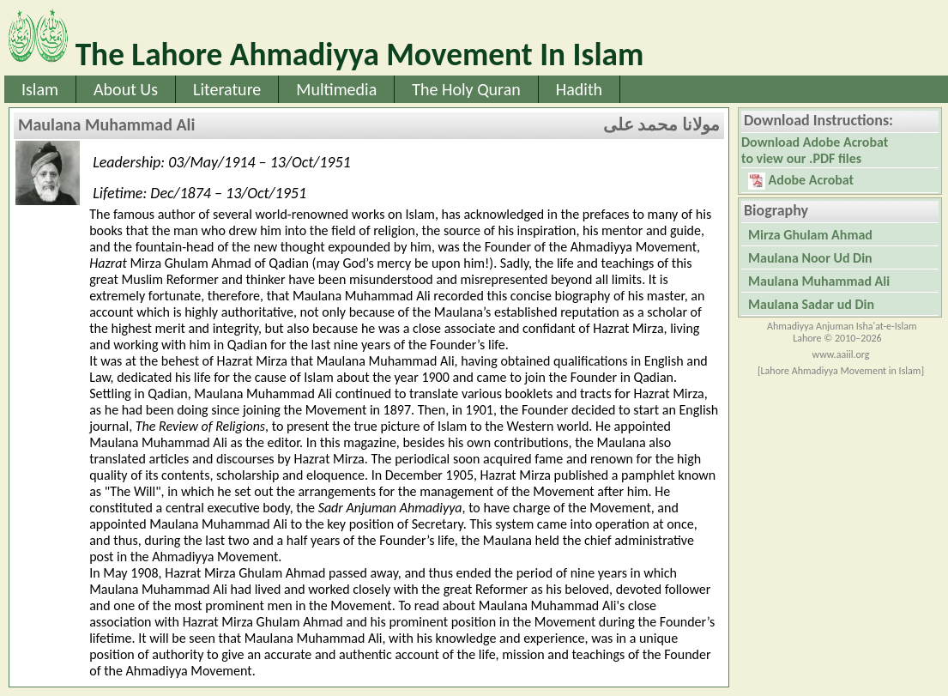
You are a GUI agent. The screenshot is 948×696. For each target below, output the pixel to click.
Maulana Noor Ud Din (810, 258)
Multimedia (336, 89)
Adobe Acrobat (801, 181)
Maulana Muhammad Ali (819, 281)
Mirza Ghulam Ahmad (810, 235)
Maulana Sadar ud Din (811, 304)
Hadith (579, 89)
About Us (126, 89)
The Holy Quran (466, 89)
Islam (39, 89)
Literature (227, 89)
